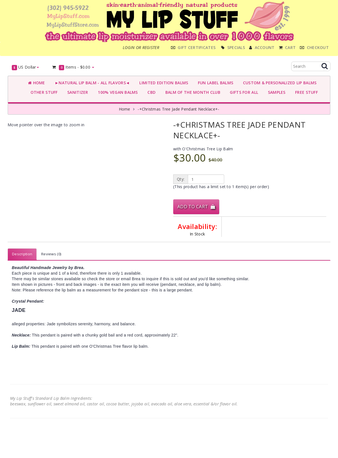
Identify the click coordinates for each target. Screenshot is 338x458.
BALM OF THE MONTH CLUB (191, 92)
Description (22, 253)
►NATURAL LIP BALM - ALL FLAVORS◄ (91, 82)
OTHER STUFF (43, 92)
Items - (73, 67)
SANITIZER (76, 92)
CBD (150, 92)
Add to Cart (196, 207)
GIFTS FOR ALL (243, 92)
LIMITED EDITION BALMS (162, 82)
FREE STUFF (305, 92)
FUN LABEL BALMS (214, 82)
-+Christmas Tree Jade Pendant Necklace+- (178, 109)
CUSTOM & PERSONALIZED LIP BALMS (278, 82)
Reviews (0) (51, 253)
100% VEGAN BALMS (117, 92)
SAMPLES (275, 92)
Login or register (141, 47)
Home (36, 82)
